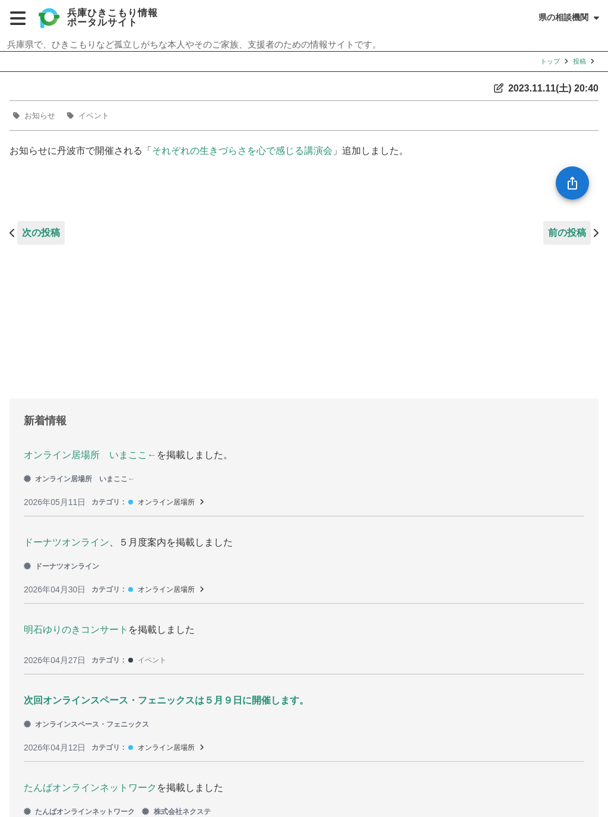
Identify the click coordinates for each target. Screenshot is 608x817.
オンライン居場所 (166, 502)
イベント (93, 115)
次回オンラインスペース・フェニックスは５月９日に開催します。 (166, 700)
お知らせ (39, 115)
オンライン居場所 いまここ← (90, 455)
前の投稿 (567, 233)
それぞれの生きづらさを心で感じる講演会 (242, 151)
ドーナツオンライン (66, 542)
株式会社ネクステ (176, 811)
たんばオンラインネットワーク (90, 788)
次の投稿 (41, 233)
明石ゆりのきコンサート (76, 629)
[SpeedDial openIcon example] (572, 183)
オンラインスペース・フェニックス (86, 724)
